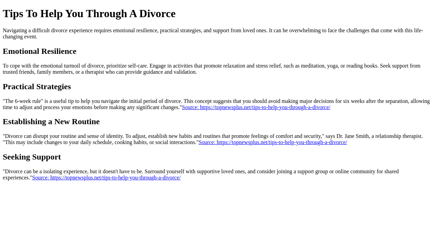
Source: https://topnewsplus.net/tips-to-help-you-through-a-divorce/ (256, 107)
